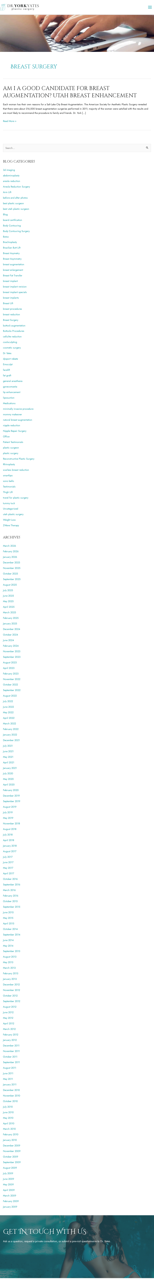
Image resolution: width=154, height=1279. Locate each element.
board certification (12, 221)
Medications (9, 404)
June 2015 (8, 913)
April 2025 (8, 608)
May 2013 (8, 963)
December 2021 (11, 741)
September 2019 (11, 802)
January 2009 (10, 1207)
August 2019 (9, 807)
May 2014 (8, 946)
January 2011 (9, 1085)
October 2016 (10, 880)
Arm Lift (7, 193)
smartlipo (8, 476)
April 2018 (8, 841)
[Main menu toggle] (150, 8)
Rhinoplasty (9, 465)
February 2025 (10, 619)
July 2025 (8, 591)
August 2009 (10, 1168)
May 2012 (8, 1019)
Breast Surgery (10, 321)
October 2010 (10, 1102)
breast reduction (11, 315)
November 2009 (11, 1152)
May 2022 (8, 713)
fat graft (7, 376)
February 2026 (10, 552)
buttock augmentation (14, 326)
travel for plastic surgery (15, 498)
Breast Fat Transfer (12, 276)
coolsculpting (10, 343)
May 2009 (8, 1185)
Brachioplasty (10, 243)
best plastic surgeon (13, 204)
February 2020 (11, 791)
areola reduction (11, 182)
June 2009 (8, 1180)
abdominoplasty (11, 176)
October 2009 (10, 1157)
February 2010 (10, 1135)
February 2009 (11, 1202)
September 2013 (11, 952)
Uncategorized (10, 509)
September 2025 (11, 580)
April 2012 (8, 1024)
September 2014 (11, 935)
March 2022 (9, 724)
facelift (6, 371)
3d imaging (9, 171)
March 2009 (9, 1196)
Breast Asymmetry (12, 260)
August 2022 (10, 697)
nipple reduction (11, 426)
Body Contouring (12, 226)
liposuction (8, 398)
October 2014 (10, 930)
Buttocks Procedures (13, 332)
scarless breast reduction (16, 471)
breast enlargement (13, 271)
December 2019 (11, 796)
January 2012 (10, 1041)
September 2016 (11, 885)
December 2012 (11, 985)
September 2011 (11, 1063)
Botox (6, 237)
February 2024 (11, 646)
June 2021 (8, 752)
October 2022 (10, 685)
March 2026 (9, 546)
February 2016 (10, 896)
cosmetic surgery (12, 348)
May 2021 (8, 758)
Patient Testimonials (13, 443)
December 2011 (11, 1046)
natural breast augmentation (17, 421)
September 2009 (12, 1163)
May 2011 (8, 1080)
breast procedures (12, 310)
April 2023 (8, 669)
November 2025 (11, 569)
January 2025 (10, 624)
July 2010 (8, 1107)
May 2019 (8, 819)
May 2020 (8, 780)
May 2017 (8, 869)
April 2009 (9, 1191)
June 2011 (8, 1074)
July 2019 (8, 813)
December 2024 (11, 630)
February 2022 (10, 730)
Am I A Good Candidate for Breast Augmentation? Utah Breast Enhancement (70, 93)
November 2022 (11, 680)
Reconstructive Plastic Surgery (18, 459)
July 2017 (8, 858)
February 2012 (10, 1035)
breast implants (11, 298)
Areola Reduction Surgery (16, 187)
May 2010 (8, 1119)
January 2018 (10, 846)
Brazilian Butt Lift (11, 248)
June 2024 (8, 641)
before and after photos (15, 198)
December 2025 (11, 563)
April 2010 (8, 1124)
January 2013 (10, 980)
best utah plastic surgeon (16, 210)
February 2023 (10, 674)
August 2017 (9, 852)
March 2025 (9, 613)
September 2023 (11, 658)
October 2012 (10, 996)
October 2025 (10, 574)
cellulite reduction (12, 337)
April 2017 (8, 874)
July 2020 (8, 774)
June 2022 (8, 708)
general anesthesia (12, 382)
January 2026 (10, 558)
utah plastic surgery (13, 515)
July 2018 (8, 835)
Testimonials (9, 487)
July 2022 (8, 702)
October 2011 (10, 1057)
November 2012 (11, 991)
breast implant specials (15, 293)
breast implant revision (15, 287)
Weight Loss (9, 521)
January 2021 (10, 769)
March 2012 (9, 1030)
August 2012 (9, 1007)
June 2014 (8, 941)
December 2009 (11, 1146)
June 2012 (8, 1013)
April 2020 (9, 785)
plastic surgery (10, 454)
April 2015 (8, 924)
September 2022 (11, 691)
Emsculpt (7, 365)
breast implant (10, 282)
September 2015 (11, 907)
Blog (5, 215)
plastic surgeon (11, 448)
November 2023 (11, 652)
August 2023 (10, 663)
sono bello (8, 482)
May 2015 (8, 919)
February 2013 (10, 974)
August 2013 (9, 958)
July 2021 (8, 746)
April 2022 (8, 719)
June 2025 (8, 597)
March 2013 (9, 969)
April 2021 (8, 763)
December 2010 (11, 1091)
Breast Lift (8, 304)
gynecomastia (10, 387)
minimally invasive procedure (18, 409)
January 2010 (10, 1141)
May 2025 (8, 602)
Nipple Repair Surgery (14, 432)
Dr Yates (7, 354)
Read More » (9, 122)
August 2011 (9, 1069)
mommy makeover (12, 415)
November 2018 (11, 824)
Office (6, 437)
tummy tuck (9, 504)
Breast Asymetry (11, 254)
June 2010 (8, 1113)
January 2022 (10, 735)
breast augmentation (13, 265)
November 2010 (11, 1096)
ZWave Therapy (11, 526)
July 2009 (8, 1174)
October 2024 (10, 635)
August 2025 (10, 585)
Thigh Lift (8, 493)
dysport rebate (10, 360)
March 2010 (9, 1130)
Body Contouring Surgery (16, 232)
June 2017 (8, 863)
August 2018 (9, 830)
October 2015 (10, 902)
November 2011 (11, 1052)
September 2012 (11, 1002)
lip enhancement (11, 393)
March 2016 (9, 891)
